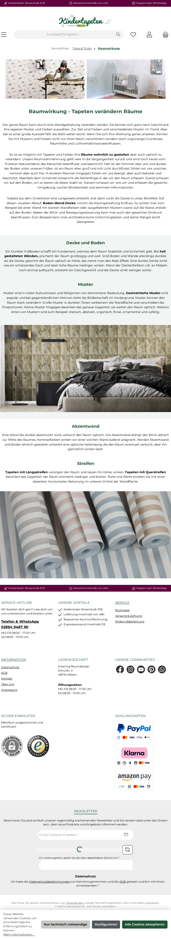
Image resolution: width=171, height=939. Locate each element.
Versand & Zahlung (128, 616)
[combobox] (64, 34)
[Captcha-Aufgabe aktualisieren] (128, 849)
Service (122, 603)
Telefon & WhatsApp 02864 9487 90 (20, 624)
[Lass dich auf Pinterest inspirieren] (151, 669)
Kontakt (6, 678)
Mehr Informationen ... (19, 934)
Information (13, 660)
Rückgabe (122, 610)
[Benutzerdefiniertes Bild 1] (38, 746)
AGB (4, 673)
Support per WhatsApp (151, 3)
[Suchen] (118, 34)
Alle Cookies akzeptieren (145, 924)
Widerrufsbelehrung (129, 621)
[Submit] (126, 835)
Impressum (9, 690)
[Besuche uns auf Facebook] (120, 669)
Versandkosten (75, 903)
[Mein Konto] (149, 34)
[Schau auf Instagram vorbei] (130, 669)
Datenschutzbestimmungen (49, 881)
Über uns (7, 684)
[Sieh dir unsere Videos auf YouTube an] (141, 669)
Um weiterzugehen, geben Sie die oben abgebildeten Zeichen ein (79, 858)
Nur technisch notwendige (65, 924)
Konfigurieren (106, 924)
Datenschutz (10, 667)
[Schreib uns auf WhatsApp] (162, 669)
